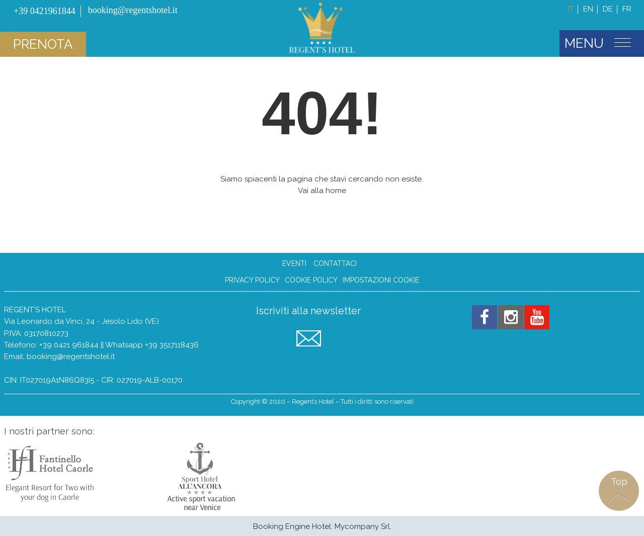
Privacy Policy (252, 280)
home (336, 190)
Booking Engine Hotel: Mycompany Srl (321, 526)
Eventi (294, 263)
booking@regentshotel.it (71, 356)
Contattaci (335, 263)
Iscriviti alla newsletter (308, 311)
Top (619, 481)
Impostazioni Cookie (381, 280)
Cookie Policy (311, 280)
